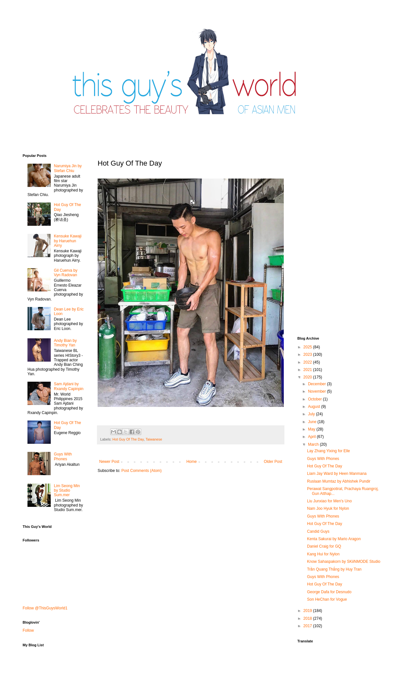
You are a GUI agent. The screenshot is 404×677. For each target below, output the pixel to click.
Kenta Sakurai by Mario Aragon (334, 539)
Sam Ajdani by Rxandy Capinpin (68, 386)
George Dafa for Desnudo (329, 592)
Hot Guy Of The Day (128, 439)
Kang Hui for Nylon (323, 554)
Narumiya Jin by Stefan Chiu (68, 168)
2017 (308, 626)
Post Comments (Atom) (141, 470)
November (317, 391)
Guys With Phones (63, 456)
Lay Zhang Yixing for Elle (328, 451)
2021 (308, 369)
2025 (308, 347)
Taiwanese (153, 439)
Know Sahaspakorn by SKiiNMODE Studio (343, 561)
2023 (308, 354)
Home (191, 461)
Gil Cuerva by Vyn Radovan (66, 272)
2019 (308, 610)
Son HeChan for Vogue (327, 599)
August (314, 406)
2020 (308, 377)
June (312, 422)
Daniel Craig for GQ (324, 546)
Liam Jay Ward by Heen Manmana (337, 473)
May (312, 429)
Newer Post (109, 461)
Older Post (273, 461)
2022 (308, 362)
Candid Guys (318, 531)
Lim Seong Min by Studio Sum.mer (67, 490)
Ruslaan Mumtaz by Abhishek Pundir (338, 481)
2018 (308, 618)
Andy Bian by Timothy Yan (65, 342)
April (312, 436)
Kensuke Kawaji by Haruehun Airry (67, 241)
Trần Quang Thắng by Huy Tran (334, 569)
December (317, 384)
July (312, 414)
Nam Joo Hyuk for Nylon (328, 508)
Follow (28, 630)
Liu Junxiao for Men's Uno (329, 501)
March (314, 444)
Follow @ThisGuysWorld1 (45, 608)
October (315, 399)
